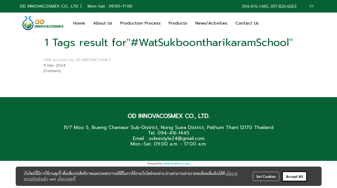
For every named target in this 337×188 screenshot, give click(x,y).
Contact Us (247, 23)
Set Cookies (266, 176)
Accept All (294, 176)
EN (308, 6)
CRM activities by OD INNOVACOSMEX (77, 60)
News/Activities (211, 23)
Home (79, 23)
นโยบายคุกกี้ (66, 179)
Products (178, 23)
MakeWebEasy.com (176, 163)
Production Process (140, 23)
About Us (102, 23)
